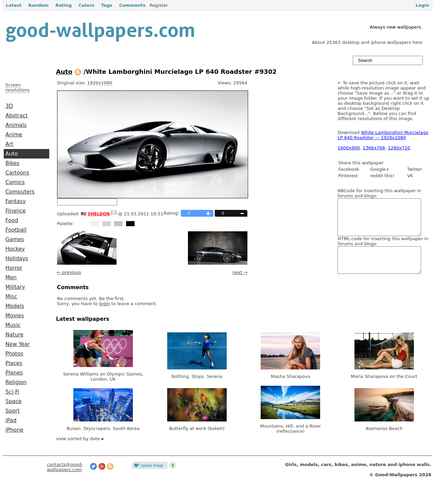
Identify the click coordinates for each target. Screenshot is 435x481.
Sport (12, 411)
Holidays (16, 258)
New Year (17, 344)
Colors (86, 5)
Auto (11, 154)
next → (239, 272)
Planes (14, 373)
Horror (13, 268)
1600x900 (348, 147)
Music (12, 325)
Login (422, 5)
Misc (11, 297)
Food (11, 220)
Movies (14, 316)
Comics (15, 182)
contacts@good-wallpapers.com (65, 467)
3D (9, 106)
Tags (106, 5)
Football (16, 230)
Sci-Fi (12, 392)
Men (11, 278)
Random (38, 5)
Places (13, 363)
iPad (11, 420)
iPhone (14, 430)
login (104, 303)
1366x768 (374, 147)
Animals (16, 125)
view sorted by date (80, 438)
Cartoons (17, 173)
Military (15, 287)
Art (9, 144)
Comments (132, 5)
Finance (15, 211)
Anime (13, 135)
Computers (20, 192)
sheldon (99, 213)
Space (13, 401)
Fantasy (15, 201)
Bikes (12, 163)
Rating (63, 5)
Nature (14, 335)
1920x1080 (99, 82)
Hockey (15, 249)
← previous (69, 272)
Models (14, 306)
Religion (16, 382)
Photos (14, 354)
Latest (13, 5)
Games (14, 239)
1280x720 (399, 147)
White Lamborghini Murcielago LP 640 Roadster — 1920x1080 (382, 135)
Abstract (16, 116)
